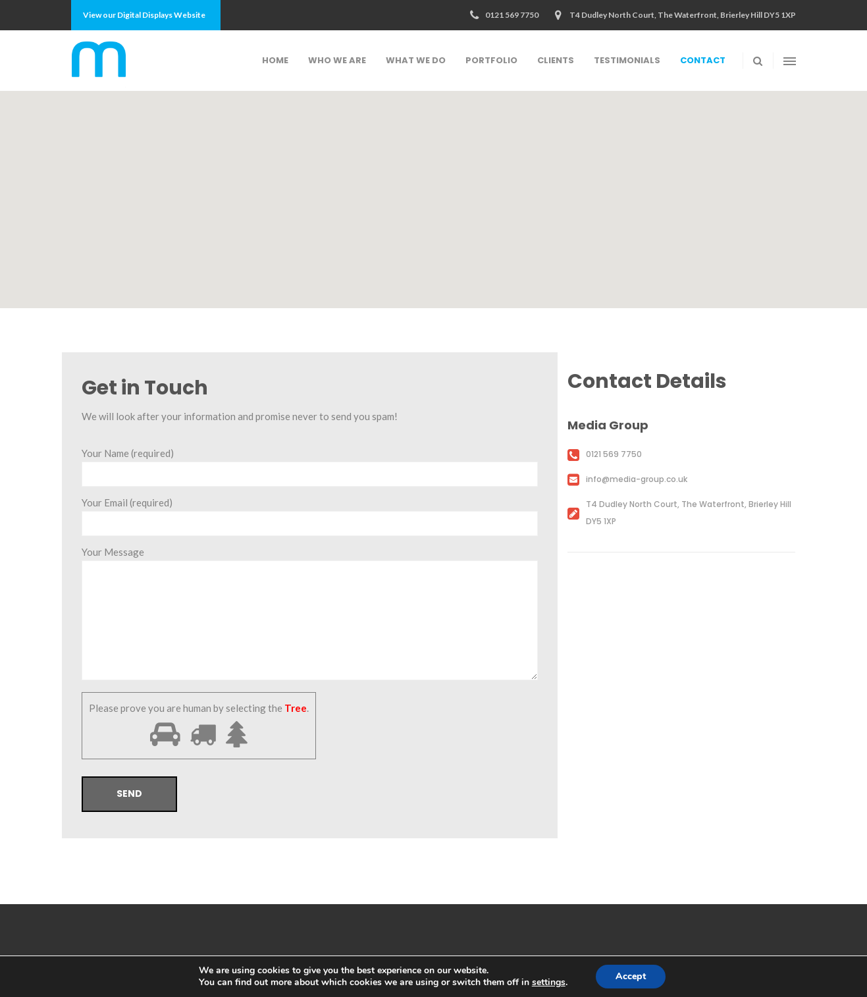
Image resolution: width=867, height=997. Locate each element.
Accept (631, 976)
